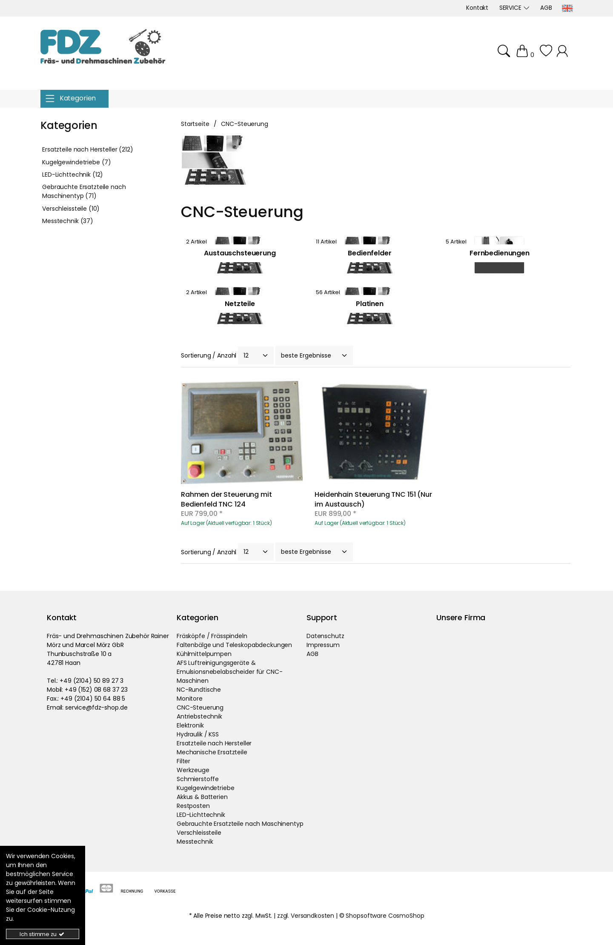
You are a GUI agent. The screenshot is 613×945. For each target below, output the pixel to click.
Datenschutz (325, 636)
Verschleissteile (199, 832)
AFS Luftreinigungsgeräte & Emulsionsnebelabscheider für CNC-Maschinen (229, 672)
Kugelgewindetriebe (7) (76, 162)
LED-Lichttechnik (201, 814)
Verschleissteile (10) (71, 208)
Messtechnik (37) (67, 221)
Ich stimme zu (42, 934)
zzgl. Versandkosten (305, 915)
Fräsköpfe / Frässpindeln (212, 636)
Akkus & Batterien (202, 797)
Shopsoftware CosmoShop (385, 915)
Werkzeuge (193, 770)
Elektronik (190, 725)
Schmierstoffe (198, 779)
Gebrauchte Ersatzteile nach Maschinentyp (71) (84, 191)
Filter (183, 761)
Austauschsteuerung (239, 253)
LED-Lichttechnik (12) (72, 174)
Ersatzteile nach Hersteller (214, 743)
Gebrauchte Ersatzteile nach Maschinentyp (240, 823)
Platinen (370, 304)
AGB (312, 654)
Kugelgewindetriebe (205, 788)
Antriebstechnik (199, 716)
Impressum (323, 645)
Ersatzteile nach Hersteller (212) (87, 149)
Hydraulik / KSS (198, 734)
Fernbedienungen (500, 253)
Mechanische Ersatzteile (212, 752)
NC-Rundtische (199, 689)
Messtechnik (195, 841)
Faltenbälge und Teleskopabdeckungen (234, 645)
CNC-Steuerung (200, 707)
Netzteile (240, 304)
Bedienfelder (369, 253)
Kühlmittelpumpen (204, 654)
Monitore (190, 698)
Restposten (193, 806)
